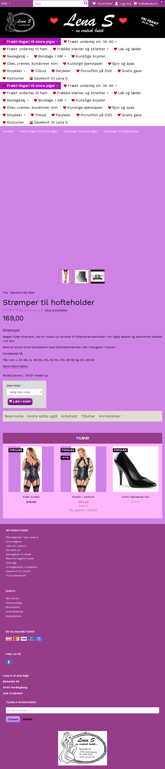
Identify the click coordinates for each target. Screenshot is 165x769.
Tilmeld (13, 719)
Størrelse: (14, 385)
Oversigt (11, 562)
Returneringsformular (20, 558)
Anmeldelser (110, 416)
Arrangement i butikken (21, 567)
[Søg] (85, 3)
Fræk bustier (31, 496)
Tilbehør (88, 416)
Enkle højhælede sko (135, 496)
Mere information (15, 366)
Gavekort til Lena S (18, 571)
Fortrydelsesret (16, 575)
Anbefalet (69, 416)
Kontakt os (13, 549)
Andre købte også (42, 416)
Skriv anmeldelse (56, 310)
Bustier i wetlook (83, 496)
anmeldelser (31, 310)
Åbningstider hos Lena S (22, 537)
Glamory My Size (22, 292)
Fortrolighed (14, 541)
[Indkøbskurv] (148, 3)
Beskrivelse (14, 416)
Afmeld (27, 719)
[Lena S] (82, 21)
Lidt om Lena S (16, 545)
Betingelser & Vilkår (18, 554)
